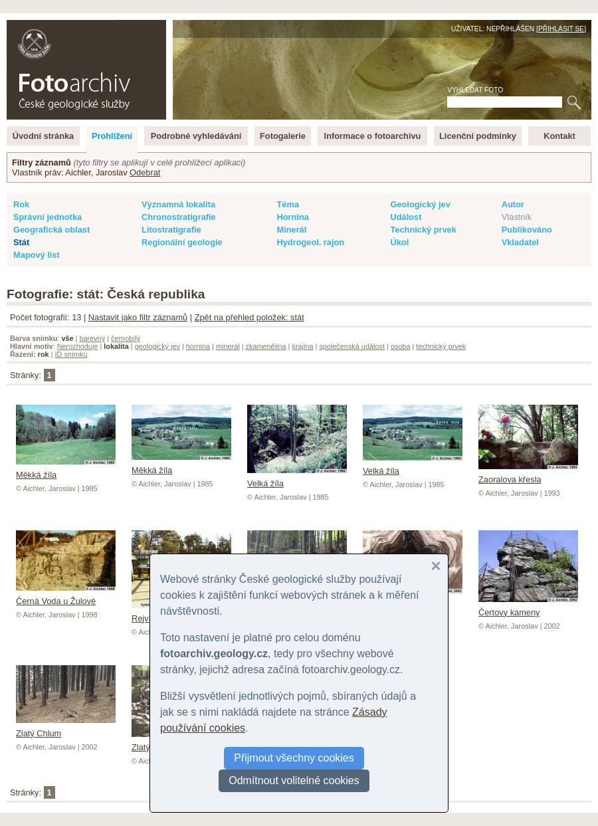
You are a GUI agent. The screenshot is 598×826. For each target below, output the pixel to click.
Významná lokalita (178, 204)
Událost (405, 217)
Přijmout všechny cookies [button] (294, 758)
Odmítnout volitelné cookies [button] (294, 780)
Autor (513, 204)
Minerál (291, 230)
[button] (436, 566)
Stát (21, 242)
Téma (287, 204)
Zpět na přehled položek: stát (249, 317)
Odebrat (145, 172)
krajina (302, 346)
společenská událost (352, 346)
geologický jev (157, 346)
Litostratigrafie (171, 230)
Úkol (399, 242)
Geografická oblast (51, 230)
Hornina (292, 217)
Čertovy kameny (528, 607)
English (150, 27)
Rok (21, 204)
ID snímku (71, 354)
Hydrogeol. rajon (310, 242)
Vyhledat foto (475, 90)
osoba (401, 346)
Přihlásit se (561, 29)
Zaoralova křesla (528, 474)
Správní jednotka (47, 217)
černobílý (125, 338)
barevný (92, 338)
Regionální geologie (182, 242)
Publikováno (527, 230)
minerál (228, 346)
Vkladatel (520, 242)
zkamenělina (266, 346)
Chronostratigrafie (179, 217)
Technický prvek (423, 230)
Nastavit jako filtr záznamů (137, 317)
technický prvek (441, 346)
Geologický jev (420, 204)
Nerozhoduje (77, 346)
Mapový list (36, 255)
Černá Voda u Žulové (66, 596)
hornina (198, 346)
